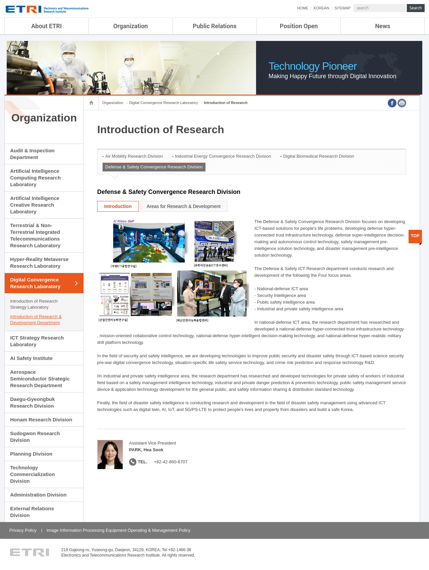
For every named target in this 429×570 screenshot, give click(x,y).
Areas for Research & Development (184, 206)
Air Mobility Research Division (134, 156)
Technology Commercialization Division (32, 474)
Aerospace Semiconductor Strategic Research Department (40, 378)
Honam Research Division (41, 419)
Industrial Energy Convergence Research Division (223, 156)
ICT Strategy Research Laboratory (37, 341)
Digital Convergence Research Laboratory (35, 283)
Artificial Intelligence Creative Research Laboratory (34, 204)
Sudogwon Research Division (35, 436)
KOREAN (321, 8)
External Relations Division (32, 512)
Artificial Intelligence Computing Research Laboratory (35, 177)
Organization (130, 26)
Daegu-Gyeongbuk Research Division (32, 402)
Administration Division (38, 495)
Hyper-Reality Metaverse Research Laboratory (39, 262)
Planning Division (31, 454)
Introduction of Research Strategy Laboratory (34, 304)
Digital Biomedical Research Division (318, 156)
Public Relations (215, 26)
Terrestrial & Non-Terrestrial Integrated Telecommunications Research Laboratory (35, 235)
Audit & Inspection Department (32, 154)
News (382, 26)
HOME (302, 8)
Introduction (118, 206)
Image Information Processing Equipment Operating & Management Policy (118, 530)
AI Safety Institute (31, 358)
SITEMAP (342, 8)
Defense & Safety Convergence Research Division (153, 166)
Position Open (299, 26)
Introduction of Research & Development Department (36, 319)
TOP (415, 235)
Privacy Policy (23, 530)
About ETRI (46, 26)
